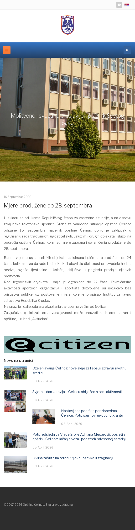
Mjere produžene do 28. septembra (48, 205)
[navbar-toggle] (6, 50)
